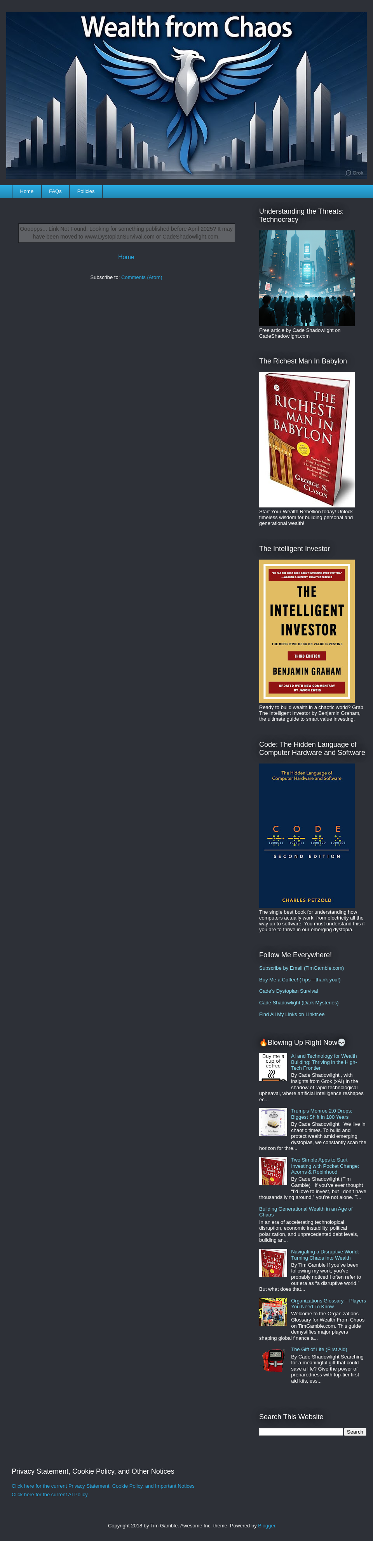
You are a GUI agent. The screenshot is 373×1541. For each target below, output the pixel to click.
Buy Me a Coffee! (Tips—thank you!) (300, 980)
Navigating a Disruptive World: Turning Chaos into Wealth (325, 1255)
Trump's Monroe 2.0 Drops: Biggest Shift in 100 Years (321, 1114)
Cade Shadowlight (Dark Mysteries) (298, 1003)
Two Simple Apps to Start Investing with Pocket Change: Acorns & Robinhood (325, 1166)
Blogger (266, 1526)
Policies (86, 191)
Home (27, 191)
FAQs (55, 191)
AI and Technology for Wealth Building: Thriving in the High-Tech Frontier (324, 1062)
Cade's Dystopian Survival (288, 991)
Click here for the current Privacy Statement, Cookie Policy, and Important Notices (103, 1486)
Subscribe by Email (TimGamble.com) (301, 968)
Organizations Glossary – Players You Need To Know (328, 1304)
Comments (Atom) (141, 277)
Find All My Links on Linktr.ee (291, 1014)
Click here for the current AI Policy (50, 1494)
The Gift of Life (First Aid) (319, 1349)
